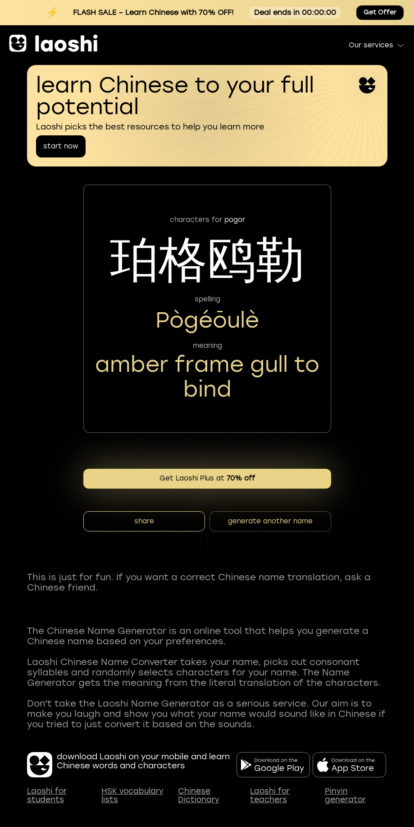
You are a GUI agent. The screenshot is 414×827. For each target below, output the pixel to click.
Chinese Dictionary (198, 795)
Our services (377, 45)
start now (60, 146)
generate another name (270, 521)
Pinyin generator (345, 795)
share (144, 521)
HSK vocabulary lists (132, 795)
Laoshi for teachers (270, 795)
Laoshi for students (47, 795)
